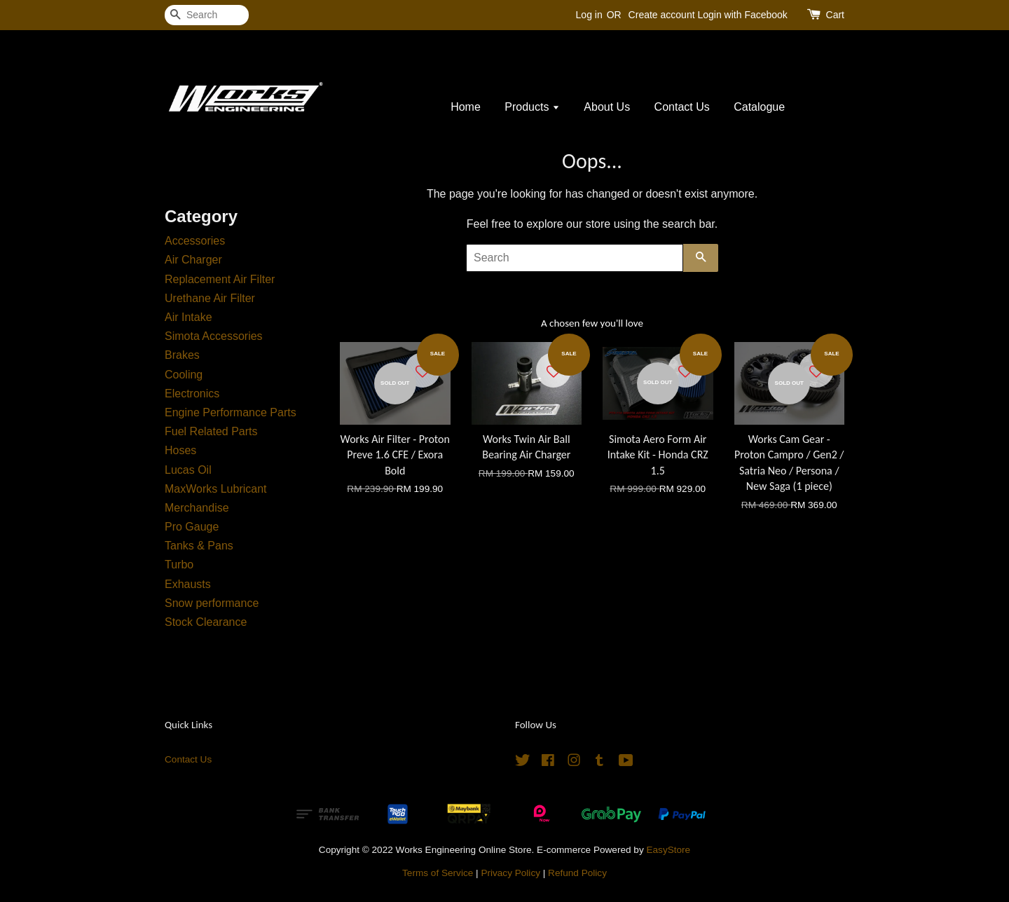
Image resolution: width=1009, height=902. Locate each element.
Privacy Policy (510, 873)
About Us (607, 107)
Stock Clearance (206, 622)
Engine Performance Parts (230, 412)
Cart (835, 14)
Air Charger (193, 260)
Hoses (180, 450)
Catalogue (759, 107)
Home (466, 107)
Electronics (192, 393)
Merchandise (197, 508)
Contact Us (682, 107)
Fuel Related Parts (211, 431)
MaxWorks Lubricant (216, 489)
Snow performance (212, 603)
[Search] (207, 15)
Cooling (184, 375)
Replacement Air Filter (220, 279)
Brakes (182, 355)
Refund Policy (577, 873)
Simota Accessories (214, 336)
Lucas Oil (188, 470)
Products (532, 107)
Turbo (179, 564)
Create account (662, 14)
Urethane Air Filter (210, 298)
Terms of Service (437, 873)
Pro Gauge (192, 527)
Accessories (195, 241)
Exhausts (188, 584)
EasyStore (668, 850)
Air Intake (188, 317)
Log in (589, 14)
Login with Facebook (742, 14)
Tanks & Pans (199, 546)
